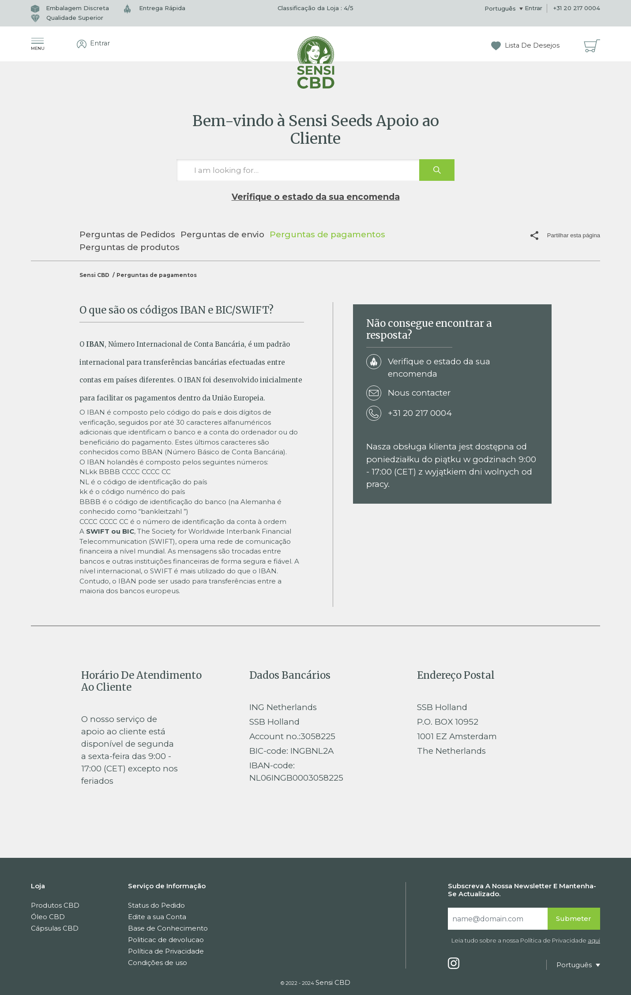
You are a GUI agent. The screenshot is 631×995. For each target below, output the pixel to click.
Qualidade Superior (67, 17)
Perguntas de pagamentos (327, 234)
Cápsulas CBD (55, 928)
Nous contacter (408, 393)
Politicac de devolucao (166, 939)
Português (501, 8)
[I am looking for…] (315, 170)
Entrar (533, 7)
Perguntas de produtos (129, 247)
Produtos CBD (55, 905)
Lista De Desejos (525, 45)
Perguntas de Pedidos (127, 234)
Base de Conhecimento (168, 928)
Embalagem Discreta (70, 7)
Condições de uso (157, 962)
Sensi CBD (94, 275)
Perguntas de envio (222, 234)
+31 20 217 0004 (576, 7)
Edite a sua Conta (157, 917)
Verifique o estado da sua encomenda (316, 196)
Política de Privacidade (166, 951)
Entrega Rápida (154, 7)
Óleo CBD (48, 917)
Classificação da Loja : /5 (315, 7)
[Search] (498, 919)
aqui (594, 940)
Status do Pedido (156, 905)
